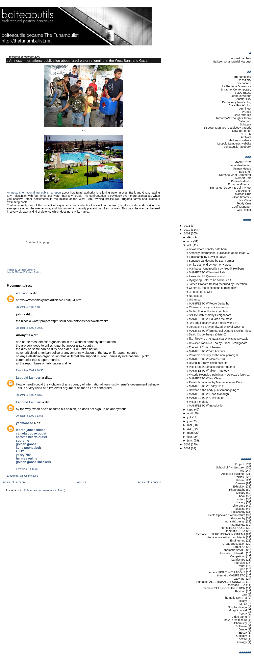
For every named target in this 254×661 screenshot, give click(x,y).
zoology (242, 642)
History (240, 502)
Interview (239, 562)
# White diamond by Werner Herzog (209, 264)
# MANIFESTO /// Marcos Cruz (206, 359)
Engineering (237, 540)
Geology (241, 635)
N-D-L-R (246, 134)
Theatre (242, 639)
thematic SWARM (235, 597)
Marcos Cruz (243, 194)
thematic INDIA (235, 531)
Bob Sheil (245, 171)
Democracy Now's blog (236, 102)
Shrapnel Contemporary (236, 89)
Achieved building (232, 473)
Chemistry (240, 623)
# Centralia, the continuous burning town (212, 287)
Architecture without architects (226, 537)
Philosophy (238, 512)
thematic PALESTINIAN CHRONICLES (220, 581)
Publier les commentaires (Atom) (44, 490)
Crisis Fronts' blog (239, 105)
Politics (37, 272)
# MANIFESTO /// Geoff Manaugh (208, 394)
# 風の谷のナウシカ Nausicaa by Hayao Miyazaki (217, 338)
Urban (240, 480)
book (242, 496)
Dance (243, 629)
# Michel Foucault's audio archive (207, 311)
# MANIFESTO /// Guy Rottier (205, 397)
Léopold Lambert (28, 377)
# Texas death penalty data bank (207, 249)
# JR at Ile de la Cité (199, 291)
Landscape (238, 559)
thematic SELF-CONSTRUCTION (224, 588)
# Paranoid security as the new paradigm (212, 355)
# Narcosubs (194, 295)
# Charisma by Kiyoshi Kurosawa (207, 307)
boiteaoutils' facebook (237, 146)
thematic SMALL (234, 550)
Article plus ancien (149, 482)
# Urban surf (194, 299)
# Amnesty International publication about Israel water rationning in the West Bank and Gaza (76, 61)
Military (18, 272)
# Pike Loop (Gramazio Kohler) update (211, 366)
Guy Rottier (244, 209)
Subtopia (245, 124)
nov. (190, 241)
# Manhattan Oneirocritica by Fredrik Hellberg (215, 268)
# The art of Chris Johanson (204, 347)
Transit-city (244, 80)
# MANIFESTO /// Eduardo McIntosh (209, 319)
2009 (187, 233)
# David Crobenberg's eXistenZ (206, 334)
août (190, 413)
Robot (241, 566)
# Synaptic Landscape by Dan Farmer (210, 260)
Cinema (240, 483)
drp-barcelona (242, 76)
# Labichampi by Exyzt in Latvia (206, 256)
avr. (190, 429)
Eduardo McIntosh (239, 184)
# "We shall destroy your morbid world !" (212, 322)
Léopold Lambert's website (234, 143)
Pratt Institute (236, 524)
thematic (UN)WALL (232, 553)
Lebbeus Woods (241, 95)
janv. (190, 440)
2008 (187, 444)
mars (190, 432)
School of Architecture (230, 467)
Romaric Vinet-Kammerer (235, 174)
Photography (237, 489)
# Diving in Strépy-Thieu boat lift (207, 362)
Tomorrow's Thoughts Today (233, 118)
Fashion (240, 591)
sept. (190, 409)
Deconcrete (244, 83)
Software (241, 626)
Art (242, 470)
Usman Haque (242, 168)
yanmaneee (24, 423)
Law (244, 594)
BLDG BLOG (243, 92)
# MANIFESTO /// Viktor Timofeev (208, 370)
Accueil (81, 482)
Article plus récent (14, 482)
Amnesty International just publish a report (34, 192)
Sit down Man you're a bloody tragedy (227, 127)
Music (243, 604)
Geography (238, 518)
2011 (187, 225)
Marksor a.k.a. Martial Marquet (232, 61)
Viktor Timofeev (241, 197)
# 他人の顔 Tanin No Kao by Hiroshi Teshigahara (217, 343)
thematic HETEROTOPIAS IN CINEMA (220, 534)
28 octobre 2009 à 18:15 (29, 307)
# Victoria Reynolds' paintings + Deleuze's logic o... (218, 374)
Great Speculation (233, 543)
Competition (237, 556)
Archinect (245, 108)
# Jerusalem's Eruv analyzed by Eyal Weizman (216, 326)
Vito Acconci (243, 190)
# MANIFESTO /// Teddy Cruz (205, 386)
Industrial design (234, 521)
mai (190, 425)
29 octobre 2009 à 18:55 (29, 370)
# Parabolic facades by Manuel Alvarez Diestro (216, 382)
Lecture (240, 499)
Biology (242, 600)
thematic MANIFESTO (231, 575)
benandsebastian (240, 165)
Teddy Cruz (244, 203)
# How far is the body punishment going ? (213, 390)
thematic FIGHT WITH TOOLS (226, 572)
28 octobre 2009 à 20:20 (29, 328)
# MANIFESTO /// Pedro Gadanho (208, 303)
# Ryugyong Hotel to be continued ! (209, 280)
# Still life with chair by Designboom (209, 315)
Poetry (243, 613)
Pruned (246, 111)
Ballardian (245, 121)
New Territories (241, 130)
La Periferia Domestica (236, 86)
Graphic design (237, 607)
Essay (243, 632)
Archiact (246, 137)
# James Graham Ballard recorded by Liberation (217, 284)
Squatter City (243, 99)
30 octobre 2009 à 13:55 (29, 395)
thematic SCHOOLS (232, 527)
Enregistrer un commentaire (22, 475)
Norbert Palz (243, 178)
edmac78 (22, 293)
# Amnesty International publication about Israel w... (219, 252)
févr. (190, 436)
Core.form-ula (242, 115)
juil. (189, 417)
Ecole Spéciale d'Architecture (226, 515)
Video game (239, 616)
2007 (187, 448)
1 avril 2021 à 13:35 (27, 469)
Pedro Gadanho (241, 181)
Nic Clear (245, 200)
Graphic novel (238, 610)
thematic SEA (236, 585)
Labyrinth (239, 578)
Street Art (239, 546)
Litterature (238, 505)
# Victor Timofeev (197, 401)
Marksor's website (239, 140)
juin (189, 421)
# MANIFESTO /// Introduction (205, 405)
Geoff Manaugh (241, 206)
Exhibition (239, 486)
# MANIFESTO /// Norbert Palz (206, 272)
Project (239, 464)
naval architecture (235, 619)
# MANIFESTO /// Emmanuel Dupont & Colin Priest (219, 330)
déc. (190, 237)
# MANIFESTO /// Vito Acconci (206, 351)
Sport (242, 569)
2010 (187, 229)
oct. (190, 245)
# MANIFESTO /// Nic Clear (204, 378)
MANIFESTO (243, 162)
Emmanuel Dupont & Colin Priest (230, 187)
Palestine (28, 272)
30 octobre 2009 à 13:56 (29, 415)
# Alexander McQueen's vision (206, 276)
